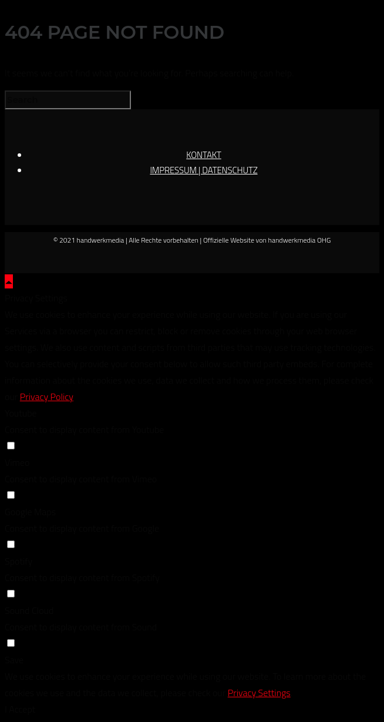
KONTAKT (203, 155)
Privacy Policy (46, 396)
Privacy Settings (259, 693)
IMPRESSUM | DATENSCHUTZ (203, 170)
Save (14, 660)
